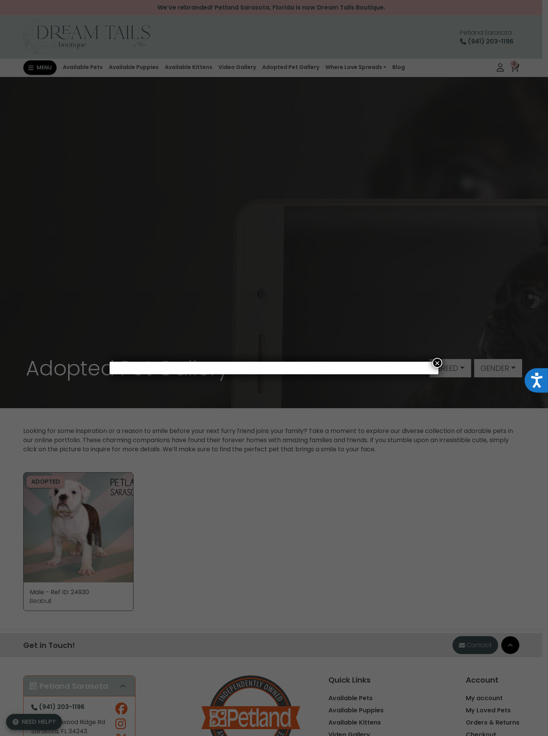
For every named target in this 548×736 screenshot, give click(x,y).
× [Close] (437, 363)
